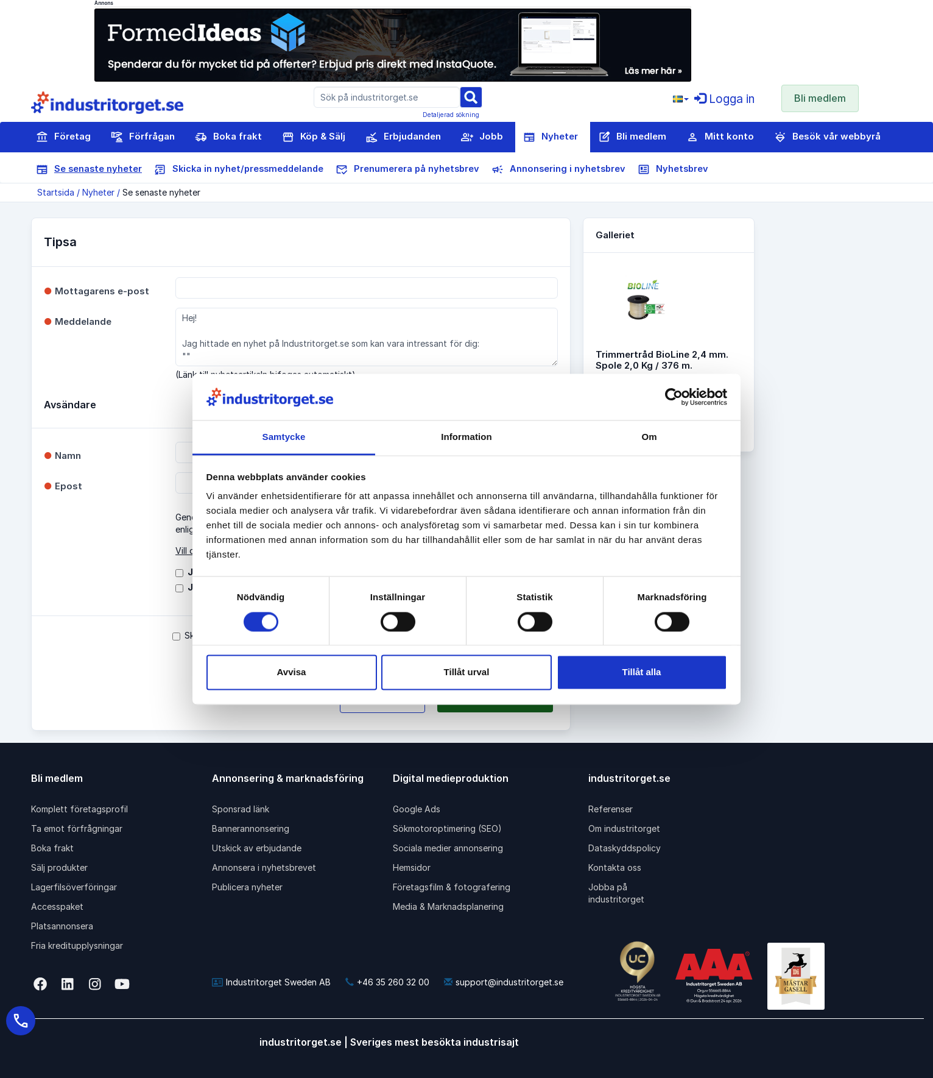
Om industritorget (624, 828)
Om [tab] (649, 437)
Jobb (482, 137)
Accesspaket (57, 906)
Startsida (55, 192)
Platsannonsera (62, 926)
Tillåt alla (641, 672)
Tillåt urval (467, 672)
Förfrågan (143, 137)
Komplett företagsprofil (79, 809)
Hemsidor (412, 867)
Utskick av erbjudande (256, 848)
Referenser (610, 809)
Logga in (724, 99)
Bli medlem (820, 98)
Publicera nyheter (247, 887)
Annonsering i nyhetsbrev (558, 169)
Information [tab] (466, 437)
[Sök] (471, 96)
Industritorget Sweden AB (271, 982)
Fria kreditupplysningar (77, 945)
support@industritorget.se (503, 982)
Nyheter (550, 137)
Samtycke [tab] (284, 437)
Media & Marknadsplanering (448, 906)
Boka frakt (228, 137)
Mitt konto (720, 137)
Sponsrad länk (240, 809)
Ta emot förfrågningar (76, 828)
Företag (63, 137)
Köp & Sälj (313, 137)
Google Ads (416, 809)
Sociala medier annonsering (448, 848)
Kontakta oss (614, 867)
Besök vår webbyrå (827, 137)
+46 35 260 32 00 (387, 982)
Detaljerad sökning (451, 114)
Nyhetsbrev (673, 169)
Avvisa (291, 672)
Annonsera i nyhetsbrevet (264, 867)
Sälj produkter (59, 867)
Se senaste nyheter (89, 169)
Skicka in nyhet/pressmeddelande (238, 169)
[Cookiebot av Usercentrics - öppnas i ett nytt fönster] (674, 397)
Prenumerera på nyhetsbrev (407, 169)
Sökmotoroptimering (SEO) (447, 828)
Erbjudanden (403, 137)
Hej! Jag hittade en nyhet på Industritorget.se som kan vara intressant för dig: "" (366, 337)
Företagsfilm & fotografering (451, 887)
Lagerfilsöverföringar (74, 887)
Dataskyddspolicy (624, 848)
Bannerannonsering (250, 828)
